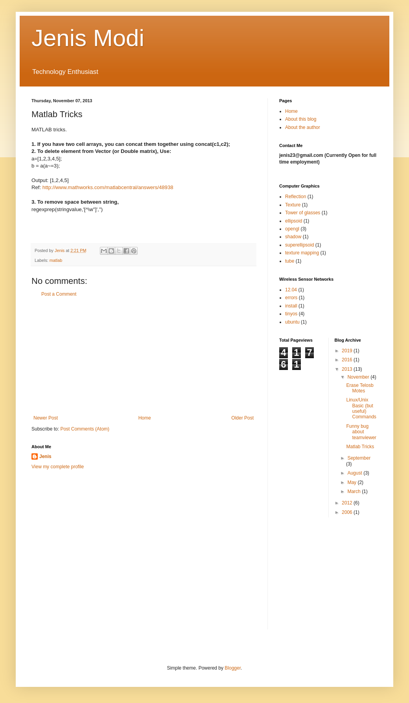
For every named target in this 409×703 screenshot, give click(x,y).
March (354, 491)
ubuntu (292, 322)
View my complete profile (57, 466)
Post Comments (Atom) (84, 429)
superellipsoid (299, 245)
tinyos (291, 314)
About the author (302, 127)
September (358, 458)
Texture (292, 205)
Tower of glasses (302, 212)
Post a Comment (58, 294)
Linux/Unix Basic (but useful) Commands (361, 408)
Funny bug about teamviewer (361, 431)
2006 (348, 512)
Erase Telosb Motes (359, 388)
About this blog (300, 119)
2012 (348, 503)
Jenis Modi (87, 38)
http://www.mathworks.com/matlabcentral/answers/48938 (107, 187)
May (352, 482)
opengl (292, 229)
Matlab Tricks (360, 446)
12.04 (291, 290)
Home (144, 418)
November (358, 377)
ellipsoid (293, 221)
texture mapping (302, 253)
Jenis (45, 456)
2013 (348, 369)
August (355, 473)
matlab (56, 260)
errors (291, 297)
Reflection (295, 196)
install (291, 306)
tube (289, 261)
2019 (348, 350)
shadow (293, 236)
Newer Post (45, 418)
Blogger (233, 668)
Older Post (242, 418)
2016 (348, 360)
